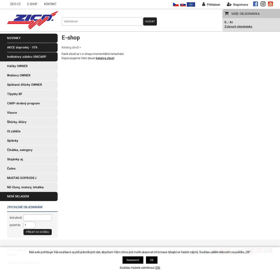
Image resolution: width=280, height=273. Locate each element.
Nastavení (133, 260)
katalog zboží (105, 58)
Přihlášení (211, 4)
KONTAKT (50, 4)
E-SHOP (32, 4)
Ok (152, 260)
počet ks (15, 225)
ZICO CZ (15, 4)
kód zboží (16, 217)
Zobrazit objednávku (238, 26)
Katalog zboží (70, 47)
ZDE (157, 267)
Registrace (237, 4)
